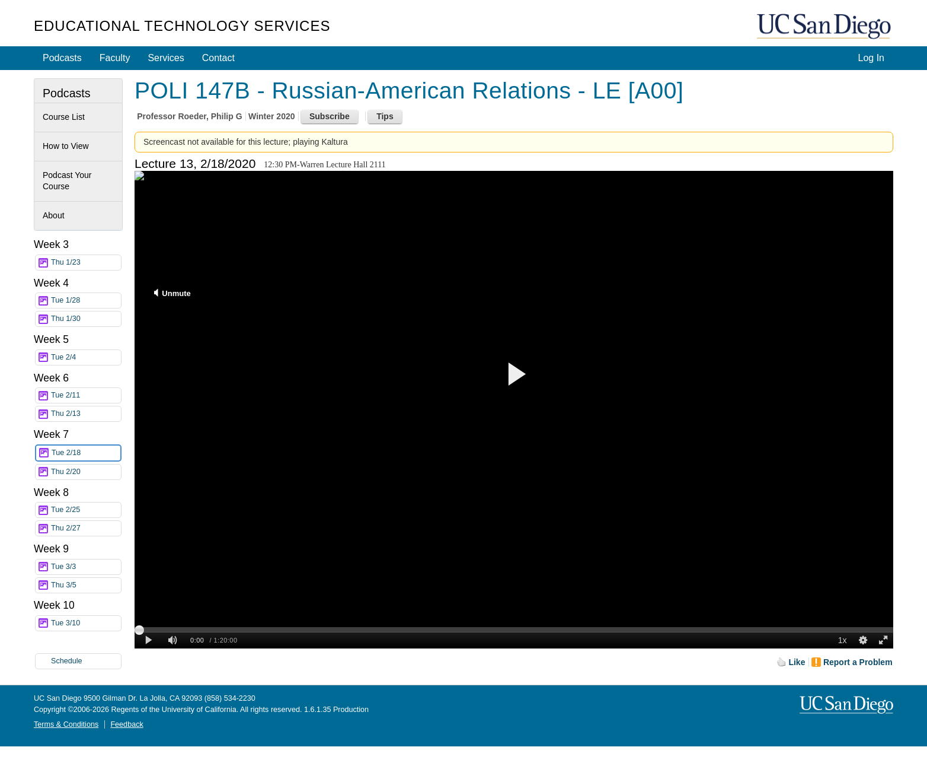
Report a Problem (858, 662)
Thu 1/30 (86, 318)
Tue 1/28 (86, 300)
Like (796, 662)
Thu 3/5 (86, 585)
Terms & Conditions (66, 724)
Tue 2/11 (86, 395)
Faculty (115, 58)
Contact (218, 58)
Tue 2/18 (86, 453)
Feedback (126, 724)
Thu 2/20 (86, 472)
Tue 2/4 (86, 357)
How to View (66, 146)
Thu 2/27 (86, 528)
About (54, 215)
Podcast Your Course (67, 181)
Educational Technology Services (182, 26)
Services (166, 58)
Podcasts (62, 58)
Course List (64, 117)
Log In (871, 58)
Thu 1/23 (86, 262)
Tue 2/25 (86, 510)
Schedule (66, 661)
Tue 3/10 (86, 623)
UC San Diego (825, 27)
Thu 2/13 (86, 413)
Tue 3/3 (86, 567)
